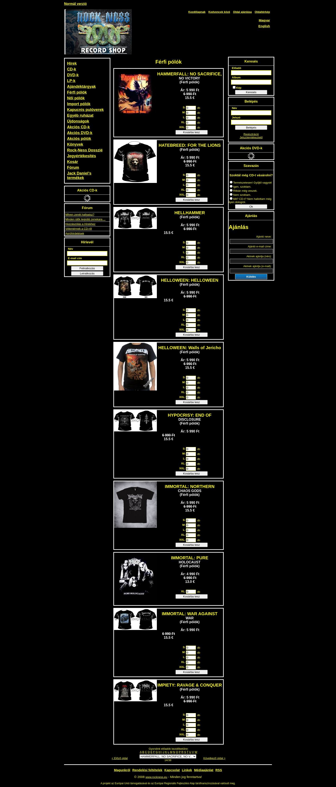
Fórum (73, 167)
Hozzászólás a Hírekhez (80, 224)
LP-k (71, 81)
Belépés (251, 127)
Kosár (72, 162)
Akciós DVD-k (79, 133)
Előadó (236, 68)
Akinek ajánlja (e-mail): (257, 266)
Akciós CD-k (78, 127)
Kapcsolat (172, 770)
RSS (218, 770)
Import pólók (78, 104)
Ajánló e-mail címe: (260, 246)
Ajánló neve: (264, 236)
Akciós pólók (79, 138)
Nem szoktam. (240, 194)
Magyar (264, 20)
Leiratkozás (87, 273)
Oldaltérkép (262, 11)
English (264, 26)
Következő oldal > (214, 758)
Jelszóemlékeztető (251, 137)
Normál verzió (75, 4)
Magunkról (122, 770)
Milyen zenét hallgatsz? (79, 214)
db (198, 107)
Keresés (251, 92)
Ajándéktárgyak (81, 86)
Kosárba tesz (191, 132)
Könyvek (75, 144)
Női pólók (76, 98)
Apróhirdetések (74, 233)
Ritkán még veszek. (243, 190)
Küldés (251, 276)
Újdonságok (78, 121)
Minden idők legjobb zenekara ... (85, 219)
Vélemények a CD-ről (78, 228)
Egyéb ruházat (80, 115)
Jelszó (236, 117)
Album (236, 77)
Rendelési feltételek (147, 770)
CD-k (71, 69)
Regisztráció (251, 134)
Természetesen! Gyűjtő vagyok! (251, 182)
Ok (251, 206)
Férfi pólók (77, 92)
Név (70, 248)
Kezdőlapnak (197, 11)
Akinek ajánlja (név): (259, 256)
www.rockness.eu (156, 777)
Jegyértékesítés (81, 156)
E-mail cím (75, 258)
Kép (237, 87)
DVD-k (73, 75)
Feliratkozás (87, 268)
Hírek (72, 63)
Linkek (187, 770)
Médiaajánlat (203, 770)
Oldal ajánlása (242, 11)
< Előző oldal (120, 758)
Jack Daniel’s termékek (79, 175)
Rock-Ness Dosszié (85, 150)
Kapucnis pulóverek (85, 110)
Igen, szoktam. (240, 186)
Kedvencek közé (219, 11)
